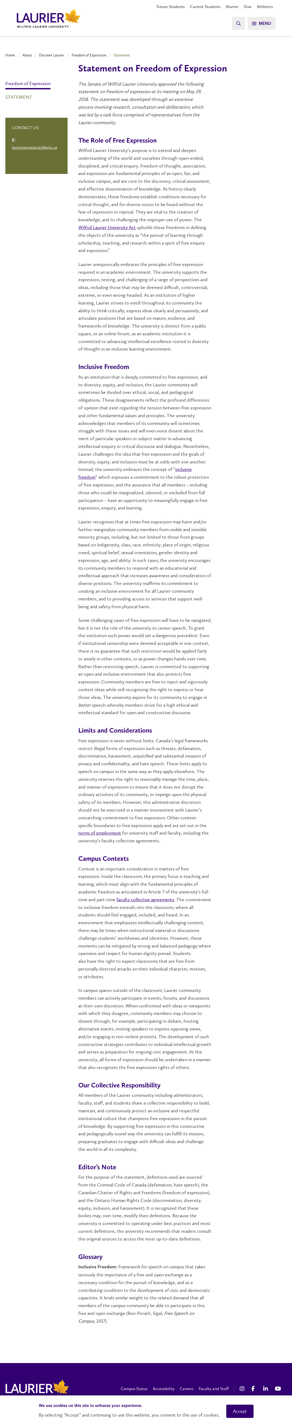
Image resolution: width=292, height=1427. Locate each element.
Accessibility (163, 1388)
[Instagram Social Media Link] (243, 1388)
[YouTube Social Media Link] (278, 1388)
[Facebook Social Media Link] (254, 1388)
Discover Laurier (51, 55)
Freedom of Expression (89, 55)
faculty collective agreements (145, 900)
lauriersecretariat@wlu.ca (34, 147)
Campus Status (134, 1388)
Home (10, 55)
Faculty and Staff (214, 1388)
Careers (186, 1388)
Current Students (205, 6)
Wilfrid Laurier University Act (107, 227)
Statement (18, 97)
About (27, 55)
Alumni (232, 6)
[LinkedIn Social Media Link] (266, 1388)
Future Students (171, 6)
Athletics (265, 6)
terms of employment (99, 833)
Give (248, 6)
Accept (240, 1411)
